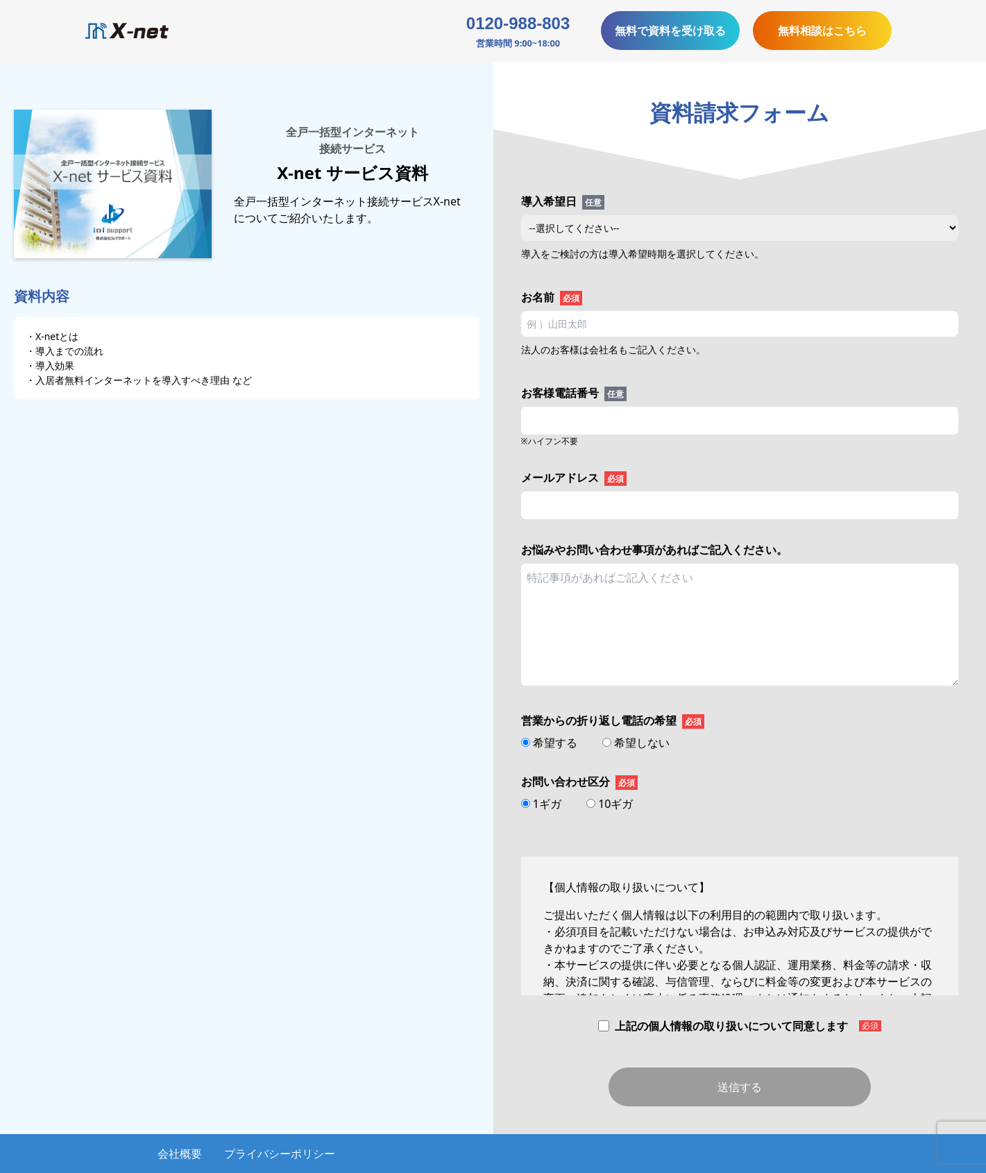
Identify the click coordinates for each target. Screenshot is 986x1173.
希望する (550, 742)
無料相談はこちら (822, 30)
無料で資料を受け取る (670, 30)
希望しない (636, 742)
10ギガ (609, 803)
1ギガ (542, 803)
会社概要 (180, 1153)
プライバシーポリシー (279, 1153)
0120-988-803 (518, 23)
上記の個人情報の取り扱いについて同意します (739, 1025)
